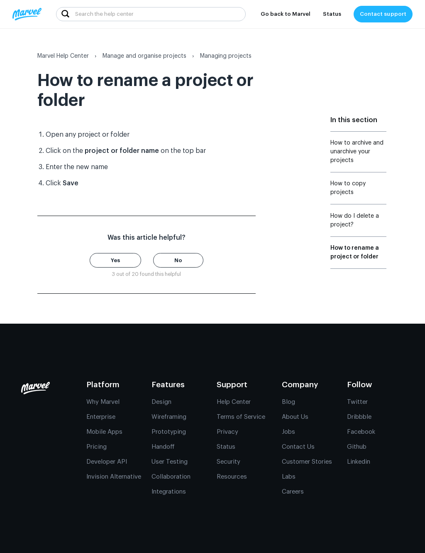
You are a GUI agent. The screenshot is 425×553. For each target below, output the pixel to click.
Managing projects (226, 56)
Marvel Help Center (63, 56)
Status (332, 14)
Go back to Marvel (285, 14)
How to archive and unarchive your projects (356, 151)
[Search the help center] (151, 14)
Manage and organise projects (144, 56)
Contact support (383, 14)
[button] (115, 260)
